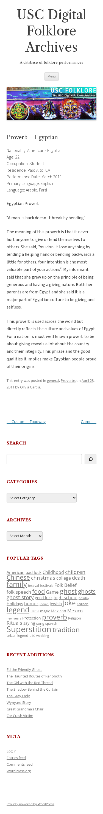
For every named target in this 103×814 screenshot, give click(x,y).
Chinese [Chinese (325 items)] (18, 577)
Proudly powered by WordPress (30, 804)
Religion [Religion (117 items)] (74, 618)
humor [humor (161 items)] (31, 604)
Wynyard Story (19, 702)
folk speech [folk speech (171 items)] (19, 592)
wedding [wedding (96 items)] (42, 635)
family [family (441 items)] (17, 584)
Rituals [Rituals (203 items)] (14, 622)
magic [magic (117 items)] (45, 611)
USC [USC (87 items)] (32, 636)
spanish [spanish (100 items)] (51, 623)
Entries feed (16, 757)
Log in (11, 751)
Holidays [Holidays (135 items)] (15, 603)
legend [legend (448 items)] (18, 609)
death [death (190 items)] (78, 577)
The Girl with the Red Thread (30, 682)
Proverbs (68, 380)
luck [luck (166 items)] (34, 610)
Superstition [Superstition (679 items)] (29, 629)
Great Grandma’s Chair (25, 709)
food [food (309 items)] (38, 591)
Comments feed (20, 764)
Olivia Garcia (30, 387)
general (53, 380)
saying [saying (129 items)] (29, 623)
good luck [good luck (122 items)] (43, 597)
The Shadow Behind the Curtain (32, 689)
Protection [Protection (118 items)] (31, 618)
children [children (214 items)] (75, 572)
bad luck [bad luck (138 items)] (33, 572)
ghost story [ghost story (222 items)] (20, 597)
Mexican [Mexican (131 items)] (58, 610)
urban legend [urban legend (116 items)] (17, 635)
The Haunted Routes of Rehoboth (34, 676)
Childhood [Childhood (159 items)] (53, 572)
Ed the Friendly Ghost (24, 669)
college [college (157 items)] (63, 578)
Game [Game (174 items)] (52, 592)
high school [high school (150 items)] (65, 597)
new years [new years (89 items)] (14, 618)
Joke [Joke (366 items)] (69, 602)
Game (88, 421)
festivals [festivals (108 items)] (46, 585)
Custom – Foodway (26, 421)
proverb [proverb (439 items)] (54, 616)
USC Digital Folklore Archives (52, 31)
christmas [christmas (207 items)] (43, 577)
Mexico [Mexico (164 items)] (75, 610)
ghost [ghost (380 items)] (68, 591)
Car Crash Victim (20, 715)
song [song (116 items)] (40, 623)
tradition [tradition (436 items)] (66, 629)
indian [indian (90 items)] (44, 604)
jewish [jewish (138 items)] (56, 603)
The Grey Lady (18, 695)
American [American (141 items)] (15, 572)
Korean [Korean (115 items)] (82, 603)
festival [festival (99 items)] (33, 585)
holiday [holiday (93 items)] (84, 598)
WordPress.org (19, 770)
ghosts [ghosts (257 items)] (87, 591)
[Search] (90, 459)
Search (16, 443)
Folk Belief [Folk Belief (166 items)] (65, 585)
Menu (52, 76)
